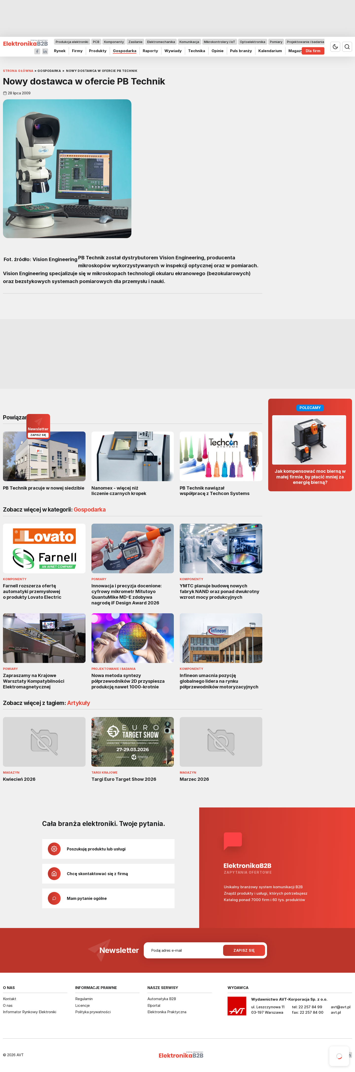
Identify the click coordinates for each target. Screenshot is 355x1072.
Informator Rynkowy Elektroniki (29, 1012)
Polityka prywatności (93, 1012)
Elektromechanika (161, 42)
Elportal (153, 1005)
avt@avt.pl (341, 1007)
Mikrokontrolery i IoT (219, 42)
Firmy (77, 50)
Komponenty (114, 42)
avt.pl (336, 1012)
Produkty (97, 50)
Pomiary (276, 42)
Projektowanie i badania (305, 42)
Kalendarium (270, 50)
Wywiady (173, 50)
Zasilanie (135, 42)
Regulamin (84, 998)
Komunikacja (189, 42)
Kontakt (9, 998)
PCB (96, 42)
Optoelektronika (252, 42)
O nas (8, 1005)
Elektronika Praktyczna (166, 1012)
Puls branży (241, 50)
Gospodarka (124, 50)
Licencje (82, 1005)
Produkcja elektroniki (72, 42)
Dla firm (313, 50)
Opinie (218, 50)
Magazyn (296, 50)
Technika (196, 50)
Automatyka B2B (161, 998)
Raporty (150, 50)
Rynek (60, 50)
